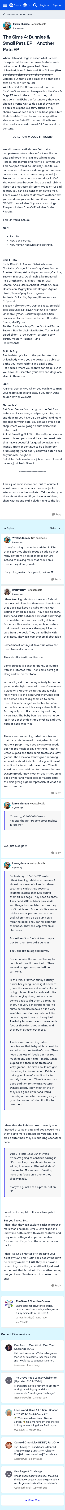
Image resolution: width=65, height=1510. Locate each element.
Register (45, 5)
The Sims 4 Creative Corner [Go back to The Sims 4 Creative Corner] (18, 14)
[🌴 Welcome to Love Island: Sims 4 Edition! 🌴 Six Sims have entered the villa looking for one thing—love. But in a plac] (37, 1421)
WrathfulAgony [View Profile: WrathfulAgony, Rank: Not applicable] (21, 538)
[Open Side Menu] (4, 5)
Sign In (57, 5)
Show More (32, 1500)
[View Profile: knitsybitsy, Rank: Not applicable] (7, 591)
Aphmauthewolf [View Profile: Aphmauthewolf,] (23, 1487)
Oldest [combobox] (55, 528)
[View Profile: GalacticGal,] (8, 1445)
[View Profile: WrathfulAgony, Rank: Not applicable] (7, 539)
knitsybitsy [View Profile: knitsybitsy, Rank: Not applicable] (19, 589)
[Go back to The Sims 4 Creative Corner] (38, 1301)
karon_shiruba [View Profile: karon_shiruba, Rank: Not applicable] (21, 24)
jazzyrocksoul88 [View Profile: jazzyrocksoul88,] (22, 1397)
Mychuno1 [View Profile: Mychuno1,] (19, 1430)
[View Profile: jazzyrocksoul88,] (8, 1380)
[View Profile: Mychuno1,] (8, 1412)
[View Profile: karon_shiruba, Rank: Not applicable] (7, 26)
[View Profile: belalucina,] (8, 1347)
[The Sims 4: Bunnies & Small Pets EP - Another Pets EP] (29, 542)
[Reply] (56, 514)
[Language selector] (26, 5)
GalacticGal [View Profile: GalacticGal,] (20, 1458)
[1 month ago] (33, 1365)
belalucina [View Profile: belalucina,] (19, 1365)
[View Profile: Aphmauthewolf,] (8, 1474)
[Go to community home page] (15, 5)
